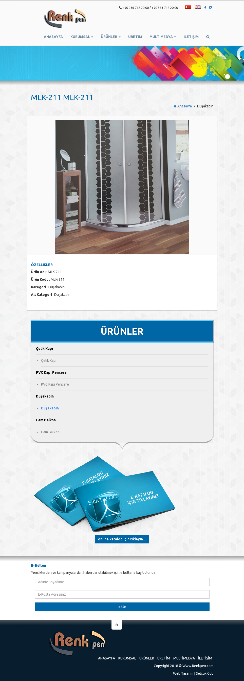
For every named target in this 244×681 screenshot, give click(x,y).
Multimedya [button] (162, 37)
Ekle (122, 607)
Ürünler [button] (111, 37)
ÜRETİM (135, 37)
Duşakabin (50, 408)
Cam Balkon (50, 432)
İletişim (191, 37)
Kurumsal (127, 658)
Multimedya (184, 658)
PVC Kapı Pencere (55, 384)
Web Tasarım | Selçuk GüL (193, 673)
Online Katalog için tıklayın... (122, 539)
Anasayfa (53, 37)
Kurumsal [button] (81, 37)
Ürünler (146, 658)
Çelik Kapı (48, 360)
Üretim (163, 658)
